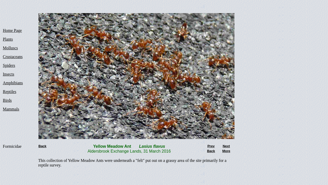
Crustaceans (13, 56)
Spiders (9, 65)
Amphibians (13, 83)
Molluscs (10, 48)
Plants (8, 39)
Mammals (11, 109)
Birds (7, 100)
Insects (8, 74)
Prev (210, 146)
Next (226, 146)
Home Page (12, 30)
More (226, 151)
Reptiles (9, 91)
